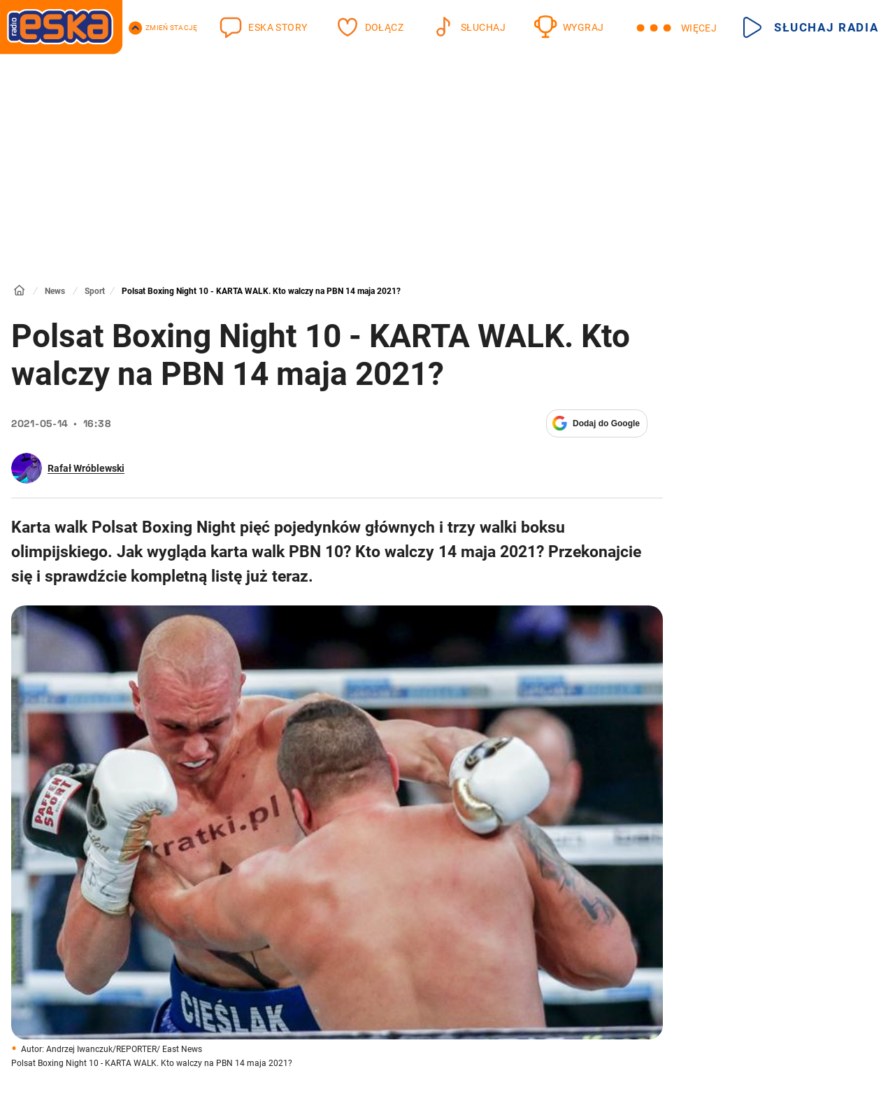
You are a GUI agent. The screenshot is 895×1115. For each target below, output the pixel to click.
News (55, 291)
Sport (95, 291)
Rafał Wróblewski (86, 468)
